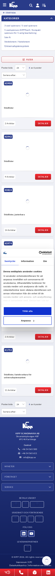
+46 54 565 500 (27, 449)
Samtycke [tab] (10, 261)
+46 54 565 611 (27, 453)
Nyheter (9, 466)
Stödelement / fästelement (17, 42)
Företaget (11, 477)
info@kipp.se (27, 457)
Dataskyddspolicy (18, 565)
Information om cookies (39, 565)
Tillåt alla (27, 311)
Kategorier (11, 18)
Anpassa (27, 320)
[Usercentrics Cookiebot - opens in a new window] (39, 253)
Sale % (7, 37)
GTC (30, 562)
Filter (27, 59)
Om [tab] (45, 261)
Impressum (21, 562)
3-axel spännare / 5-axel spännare (20, 25)
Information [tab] (27, 261)
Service (9, 487)
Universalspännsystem (16, 46)
